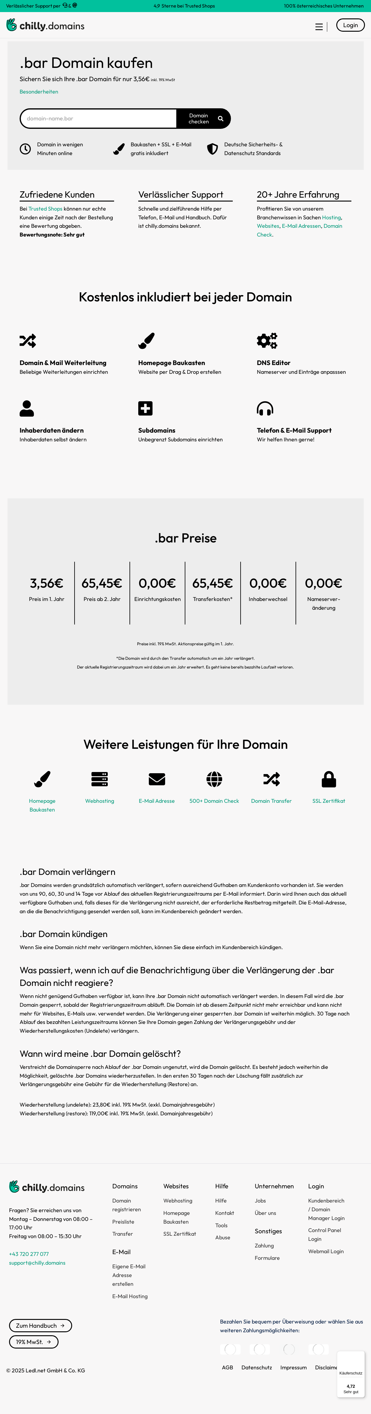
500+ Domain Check (214, 811)
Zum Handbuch (40, 1336)
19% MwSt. (34, 1352)
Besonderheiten (39, 102)
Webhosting (99, 811)
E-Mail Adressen (301, 237)
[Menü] (361, 1354)
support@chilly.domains (37, 1273)
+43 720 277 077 (29, 1264)
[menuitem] (316, 30)
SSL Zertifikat (328, 811)
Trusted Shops (45, 219)
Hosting (331, 228)
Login (350, 30)
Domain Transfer (271, 811)
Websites (268, 237)
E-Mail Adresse (157, 811)
